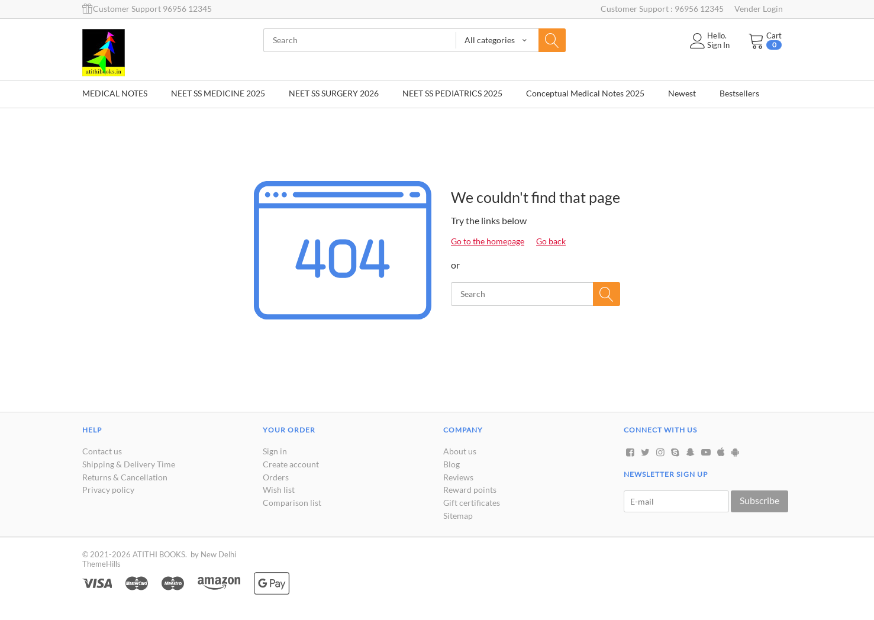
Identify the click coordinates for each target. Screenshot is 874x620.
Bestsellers (739, 93)
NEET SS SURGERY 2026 (334, 93)
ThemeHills (101, 564)
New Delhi (218, 554)
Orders (276, 477)
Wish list (279, 490)
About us (459, 451)
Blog (451, 464)
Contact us (102, 451)
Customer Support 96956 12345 (147, 9)
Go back (551, 241)
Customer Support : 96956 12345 (662, 9)
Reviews (458, 477)
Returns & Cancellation (124, 477)
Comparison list (292, 503)
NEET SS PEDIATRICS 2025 (452, 93)
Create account (291, 464)
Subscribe (759, 500)
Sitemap (458, 516)
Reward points (469, 490)
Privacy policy (108, 490)
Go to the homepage (487, 241)
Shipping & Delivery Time (128, 464)
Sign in (275, 451)
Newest (682, 93)
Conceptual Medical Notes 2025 (585, 93)
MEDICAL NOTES (114, 93)
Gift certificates (471, 503)
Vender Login (758, 9)
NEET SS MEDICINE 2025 (218, 93)
